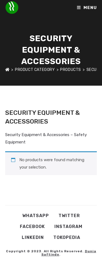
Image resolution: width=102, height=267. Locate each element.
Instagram (68, 226)
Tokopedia (66, 237)
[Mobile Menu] (87, 7)
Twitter (69, 215)
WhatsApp (35, 215)
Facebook (32, 226)
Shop (26, 102)
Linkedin (33, 237)
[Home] (7, 69)
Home (10, 102)
